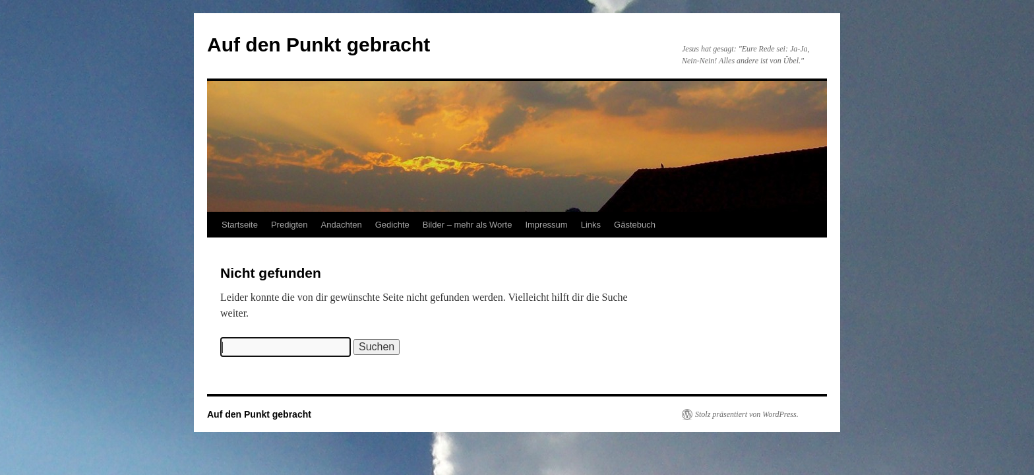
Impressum (546, 225)
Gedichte (392, 225)
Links (591, 225)
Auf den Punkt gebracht (318, 44)
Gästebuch (634, 225)
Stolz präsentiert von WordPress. (747, 414)
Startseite (240, 225)
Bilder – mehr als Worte (467, 225)
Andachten (341, 225)
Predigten (289, 225)
